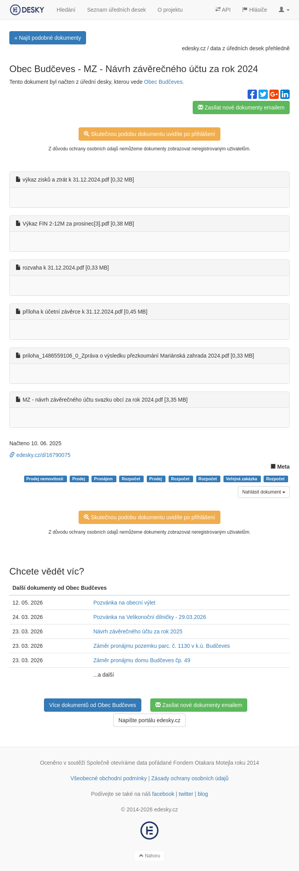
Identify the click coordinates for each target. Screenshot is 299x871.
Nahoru (149, 856)
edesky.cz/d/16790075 (39, 455)
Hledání (65, 10)
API (223, 10)
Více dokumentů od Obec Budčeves (92, 705)
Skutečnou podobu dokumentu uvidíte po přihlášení (149, 134)
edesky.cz (194, 48)
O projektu (170, 10)
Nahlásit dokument (263, 492)
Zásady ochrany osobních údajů (190, 778)
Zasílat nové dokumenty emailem (241, 107)
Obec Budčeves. (164, 82)
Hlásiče (254, 10)
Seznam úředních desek (116, 10)
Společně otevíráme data (117, 763)
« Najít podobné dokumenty (47, 38)
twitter (186, 794)
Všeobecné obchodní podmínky (108, 778)
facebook (163, 794)
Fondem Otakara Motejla (203, 763)
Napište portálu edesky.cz (149, 720)
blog (203, 794)
